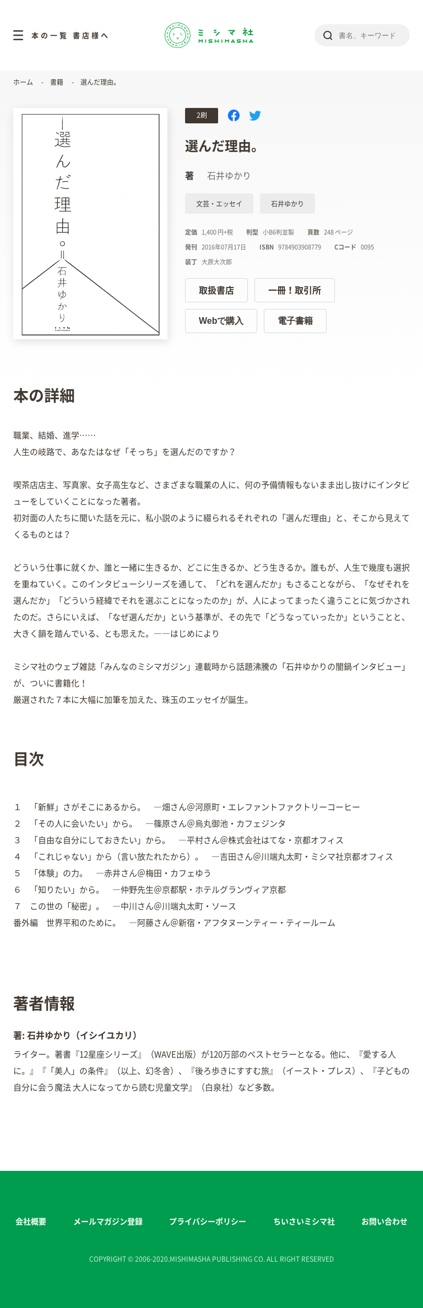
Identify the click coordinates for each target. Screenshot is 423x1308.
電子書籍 (295, 320)
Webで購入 (221, 320)
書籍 (56, 82)
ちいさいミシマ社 (304, 1221)
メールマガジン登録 (108, 1221)
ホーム (23, 82)
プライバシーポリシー (207, 1221)
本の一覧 (50, 35)
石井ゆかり (287, 203)
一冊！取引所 (294, 290)
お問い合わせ (384, 1221)
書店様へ (91, 35)
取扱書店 (216, 290)
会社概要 (30, 1221)
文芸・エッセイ (219, 203)
